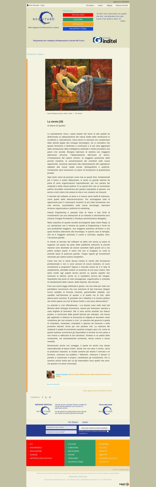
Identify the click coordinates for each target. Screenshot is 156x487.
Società (103, 451)
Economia (103, 444)
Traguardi (73, 458)
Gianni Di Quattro (62, 374)
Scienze (33, 455)
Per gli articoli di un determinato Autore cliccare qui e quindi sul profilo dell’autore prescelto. (70, 412)
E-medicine (73, 448)
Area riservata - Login (37, 5)
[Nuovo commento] (53, 384)
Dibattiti (103, 455)
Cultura (72, 444)
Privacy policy (82, 476)
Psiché (71, 455)
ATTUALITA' (31, 54)
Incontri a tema (75, 462)
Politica (39, 54)
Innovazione (36, 451)
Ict (31, 444)
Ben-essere (73, 451)
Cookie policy (73, 476)
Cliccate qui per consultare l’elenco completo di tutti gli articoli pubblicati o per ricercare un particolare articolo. (70, 406)
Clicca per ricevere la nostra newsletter (94, 428)
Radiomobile (36, 448)
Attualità (103, 462)
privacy (103, 431)
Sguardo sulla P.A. (108, 458)
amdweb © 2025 (124, 469)
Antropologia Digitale (41, 458)
